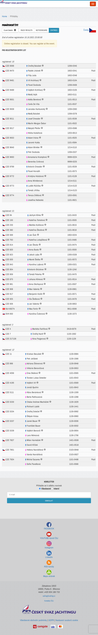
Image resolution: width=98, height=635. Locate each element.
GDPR (51, 620)
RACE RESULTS (26, 30)
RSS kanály (49, 564)
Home (4, 16)
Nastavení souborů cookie (67, 620)
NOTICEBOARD (41, 30)
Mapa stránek (49, 574)
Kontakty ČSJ (49, 601)
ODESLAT (49, 500)
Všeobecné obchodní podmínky (33, 620)
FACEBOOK (49, 526)
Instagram (49, 545)
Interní (55, 488)
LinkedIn (49, 555)
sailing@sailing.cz (49, 596)
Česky (89, 29)
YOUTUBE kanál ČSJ (49, 536)
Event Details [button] (10, 30)
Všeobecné (45, 488)
